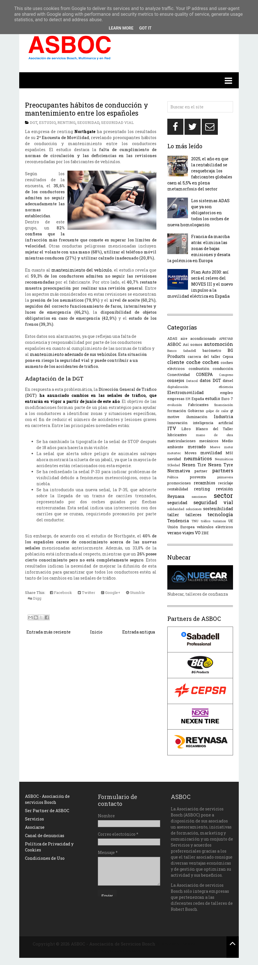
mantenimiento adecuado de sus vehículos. (73, 354)
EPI (188, 399)
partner (201, 471)
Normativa (178, 470)
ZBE (205, 533)
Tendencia (178, 520)
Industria (223, 416)
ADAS (172, 338)
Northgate (84, 131)
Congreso (226, 375)
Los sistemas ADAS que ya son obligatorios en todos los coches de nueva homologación (198, 212)
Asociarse (34, 827)
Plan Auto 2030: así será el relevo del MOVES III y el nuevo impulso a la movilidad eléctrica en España (200, 284)
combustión (199, 368)
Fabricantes (198, 404)
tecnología (220, 514)
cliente (175, 362)
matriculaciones (181, 440)
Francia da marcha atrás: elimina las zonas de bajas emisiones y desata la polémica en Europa (198, 248)
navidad (174, 459)
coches (210, 362)
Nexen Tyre (220, 464)
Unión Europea (181, 527)
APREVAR (226, 338)
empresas (176, 398)
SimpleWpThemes (176, 944)
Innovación (177, 422)
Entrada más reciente (48, 632)
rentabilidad (177, 489)
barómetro (212, 350)
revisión (224, 489)
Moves (191, 453)
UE (230, 520)
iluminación (196, 416)
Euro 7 (227, 398)
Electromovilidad (185, 392)
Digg (34, 598)
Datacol (192, 381)
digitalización (177, 387)
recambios (204, 483)
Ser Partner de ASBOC (47, 810)
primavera (225, 477)
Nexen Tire (194, 464)
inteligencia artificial (213, 422)
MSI (229, 453)
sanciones (199, 496)
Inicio (96, 632)
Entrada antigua (138, 632)
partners (222, 470)
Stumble (135, 592)
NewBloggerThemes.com (114, 950)
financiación (223, 405)
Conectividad (178, 374)
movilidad (211, 452)
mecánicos (208, 440)
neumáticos (198, 458)
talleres (193, 514)
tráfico (205, 521)
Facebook (61, 592)
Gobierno (196, 410)
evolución (174, 405)
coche (193, 362)
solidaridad (175, 509)
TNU (194, 521)
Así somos (192, 344)
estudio (47, 122)
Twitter (86, 592)
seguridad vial (117, 122)
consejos (175, 380)
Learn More (121, 28)
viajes (188, 532)
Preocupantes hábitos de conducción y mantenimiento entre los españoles (86, 109)
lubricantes (177, 434)
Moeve (215, 447)
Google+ (110, 592)
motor (228, 447)
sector (223, 495)
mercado (197, 446)
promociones (179, 483)
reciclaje (225, 483)
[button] (128, 80)
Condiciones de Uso (45, 858)
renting (66, 122)
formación (176, 410)
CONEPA (204, 374)
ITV (171, 428)
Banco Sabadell (181, 350)
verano (174, 532)
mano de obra (214, 435)
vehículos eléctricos (215, 527)
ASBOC (174, 344)
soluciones (193, 509)
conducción (223, 368)
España (197, 398)
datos (205, 380)
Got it (145, 28)
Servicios (34, 819)
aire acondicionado (198, 338)
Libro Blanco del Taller (207, 428)
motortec (174, 453)
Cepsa (228, 356)
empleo (226, 392)
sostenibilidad (218, 508)
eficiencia (226, 387)
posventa (198, 477)
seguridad (88, 122)
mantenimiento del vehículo (81, 270)
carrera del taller (204, 356)
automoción (218, 344)
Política (172, 477)
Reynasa (175, 496)
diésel (228, 380)
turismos (219, 521)
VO (198, 532)
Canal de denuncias (44, 835)
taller (173, 514)
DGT (33, 122)
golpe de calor (217, 411)
